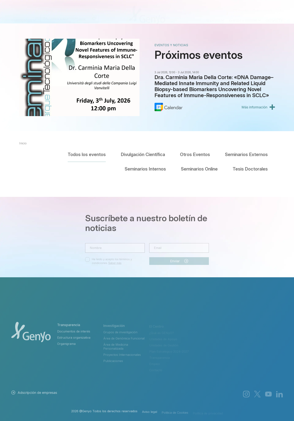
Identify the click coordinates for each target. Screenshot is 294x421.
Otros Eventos (195, 152)
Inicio (23, 145)
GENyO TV (274, 17)
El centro (213, 17)
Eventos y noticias (243, 17)
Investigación (21, 17)
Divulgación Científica (143, 152)
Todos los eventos (87, 152)
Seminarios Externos (246, 152)
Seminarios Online (199, 166)
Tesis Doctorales (250, 166)
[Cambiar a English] (280, 7)
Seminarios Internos (145, 166)
